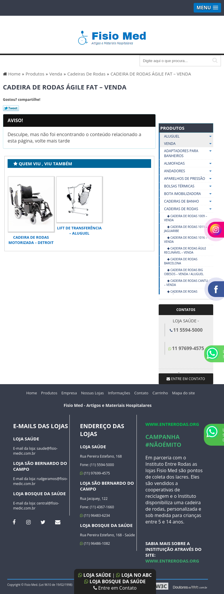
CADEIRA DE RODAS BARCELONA (180, 261)
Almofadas (188, 163)
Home (31, 393)
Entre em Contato (115, 588)
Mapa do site (183, 393)
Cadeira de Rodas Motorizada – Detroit (30, 240)
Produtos (172, 128)
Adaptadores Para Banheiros (188, 153)
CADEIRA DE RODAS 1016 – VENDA (185, 240)
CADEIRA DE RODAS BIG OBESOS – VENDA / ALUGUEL (184, 272)
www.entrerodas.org (172, 424)
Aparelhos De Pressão (188, 178)
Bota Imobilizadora (188, 194)
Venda (188, 143)
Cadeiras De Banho (188, 201)
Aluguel (188, 136)
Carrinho (160, 393)
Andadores (188, 171)
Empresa (69, 393)
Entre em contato (186, 378)
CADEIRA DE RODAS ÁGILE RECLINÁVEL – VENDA (185, 250)
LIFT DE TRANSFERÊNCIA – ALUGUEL (79, 230)
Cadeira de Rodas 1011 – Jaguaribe (185, 229)
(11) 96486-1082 (95, 543)
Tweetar (11, 108)
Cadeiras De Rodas (188, 209)
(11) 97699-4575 (95, 473)
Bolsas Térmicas (188, 186)
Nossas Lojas (92, 393)
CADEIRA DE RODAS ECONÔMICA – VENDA (180, 293)
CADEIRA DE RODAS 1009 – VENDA (185, 218)
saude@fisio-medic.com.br (35, 451)
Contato (141, 393)
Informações (119, 393)
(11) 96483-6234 (95, 515)
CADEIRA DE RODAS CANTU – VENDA (186, 283)
